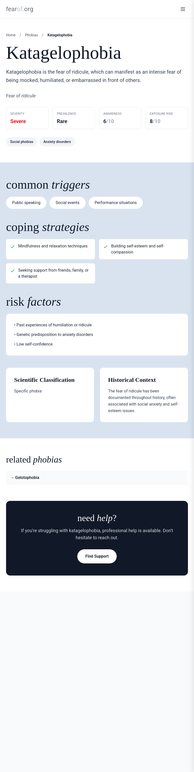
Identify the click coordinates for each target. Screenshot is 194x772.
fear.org (20, 9)
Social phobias (21, 142)
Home (11, 35)
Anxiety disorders (57, 142)
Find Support (97, 556)
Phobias (31, 35)
